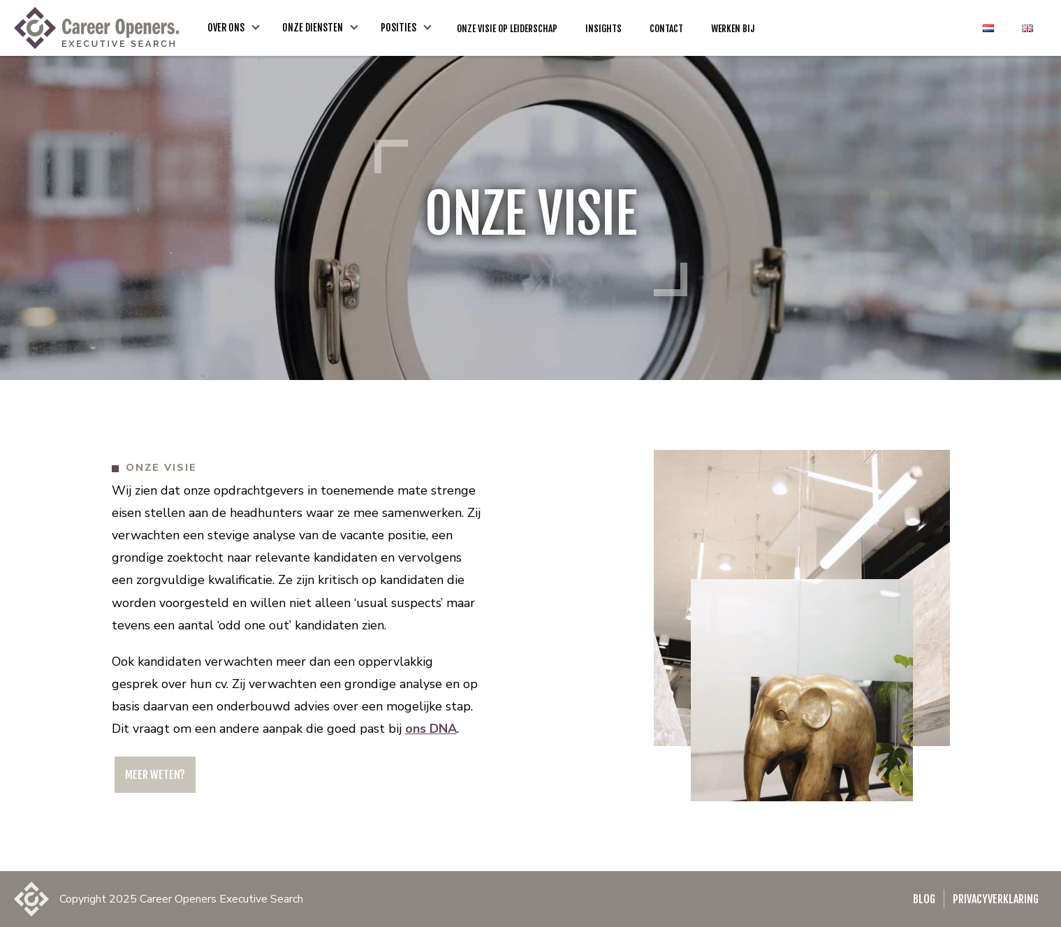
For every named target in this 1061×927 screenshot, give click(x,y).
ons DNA (431, 728)
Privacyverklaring (996, 899)
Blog (924, 899)
